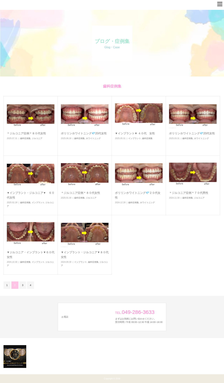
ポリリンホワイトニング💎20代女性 (84, 133)
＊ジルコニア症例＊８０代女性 (26, 133)
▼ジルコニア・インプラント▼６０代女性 (30, 254)
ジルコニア (37, 138)
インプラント (134, 138)
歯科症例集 (25, 138)
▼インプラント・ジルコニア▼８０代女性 (84, 254)
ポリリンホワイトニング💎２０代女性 (137, 195)
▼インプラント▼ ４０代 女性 (135, 133)
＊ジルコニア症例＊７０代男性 (188, 192)
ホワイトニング (93, 138)
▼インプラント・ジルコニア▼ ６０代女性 (30, 195)
